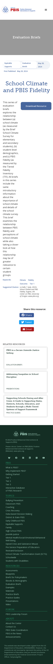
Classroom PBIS (13, 503)
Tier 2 (8, 481)
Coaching (10, 507)
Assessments (12, 570)
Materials (10, 590)
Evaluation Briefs (13, 584)
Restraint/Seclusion (14, 550)
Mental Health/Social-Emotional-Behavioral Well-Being (25, 539)
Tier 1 (8, 477)
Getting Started (13, 474)
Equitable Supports (14, 524)
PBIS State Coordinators (17, 630)
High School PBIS (13, 531)
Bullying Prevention (14, 500)
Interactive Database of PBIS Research (15, 489)
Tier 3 (8, 484)
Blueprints (10, 574)
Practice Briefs (12, 594)
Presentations (12, 601)
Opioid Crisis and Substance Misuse (22, 543)
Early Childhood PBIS (15, 520)
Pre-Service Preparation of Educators (23, 547)
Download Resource (36, 106)
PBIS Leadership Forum (16, 614)
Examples (10, 587)
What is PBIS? (12, 467)
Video (8, 604)
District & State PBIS (15, 517)
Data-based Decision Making (19, 514)
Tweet (26, 322)
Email (27, 329)
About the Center (13, 623)
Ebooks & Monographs (16, 580)
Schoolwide (11, 557)
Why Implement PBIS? (16, 471)
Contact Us (11, 626)
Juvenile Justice (12, 534)
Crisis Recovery (13, 510)
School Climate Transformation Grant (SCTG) (26, 554)
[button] (46, 10)
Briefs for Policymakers (16, 577)
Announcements (13, 636)
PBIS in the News (13, 633)
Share (27, 315)
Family (9, 527)
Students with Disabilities (17, 560)
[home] (18, 11)
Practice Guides (13, 597)
